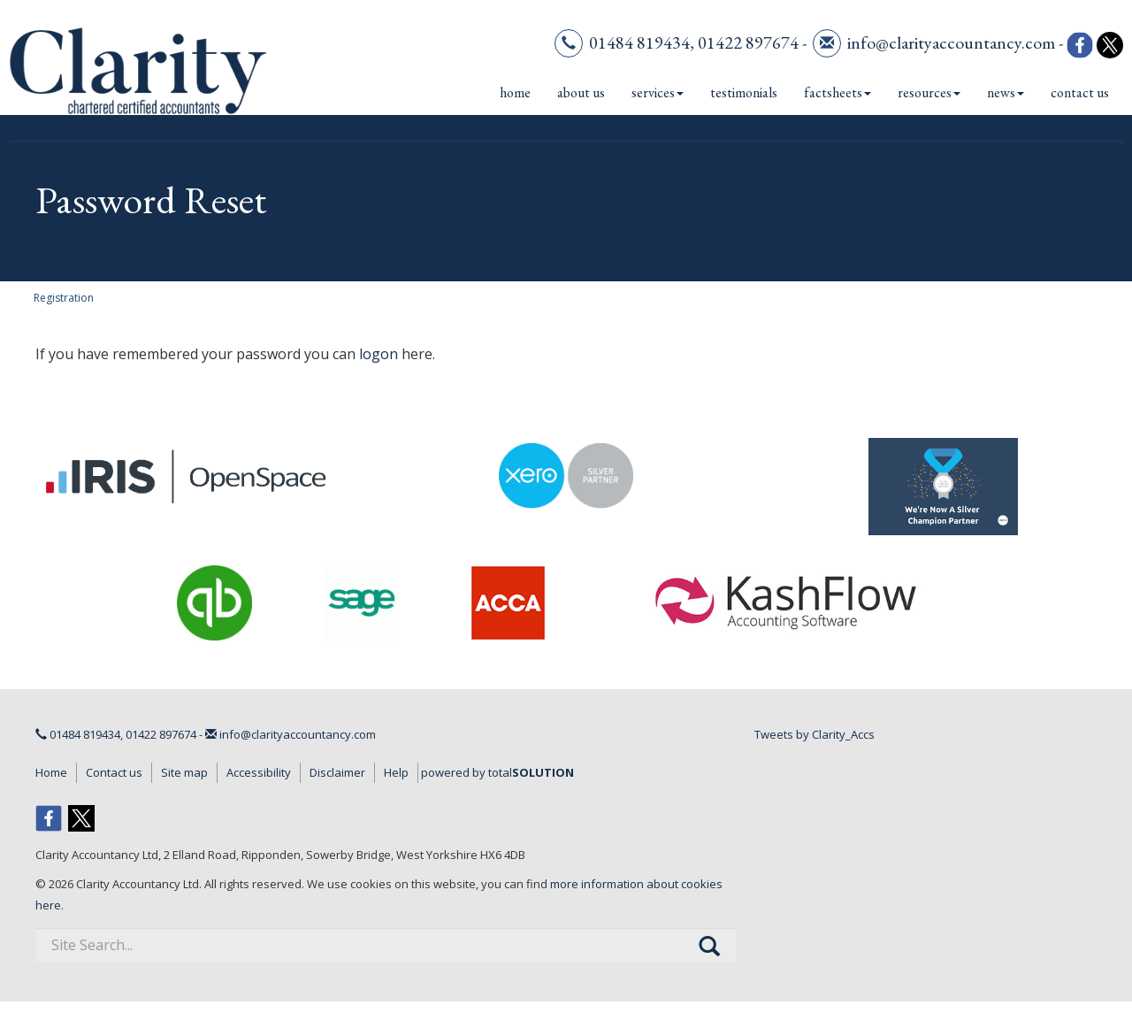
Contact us (1080, 92)
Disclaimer (337, 772)
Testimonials (743, 92)
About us (581, 92)
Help (396, 772)
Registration (64, 297)
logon (378, 354)
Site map (184, 772)
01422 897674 (748, 42)
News (1005, 92)
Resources (929, 92)
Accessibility (258, 772)
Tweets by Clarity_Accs (814, 734)
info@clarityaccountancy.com (951, 42)
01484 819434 (639, 42)
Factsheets (837, 92)
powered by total (497, 772)
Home (515, 92)
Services (657, 92)
